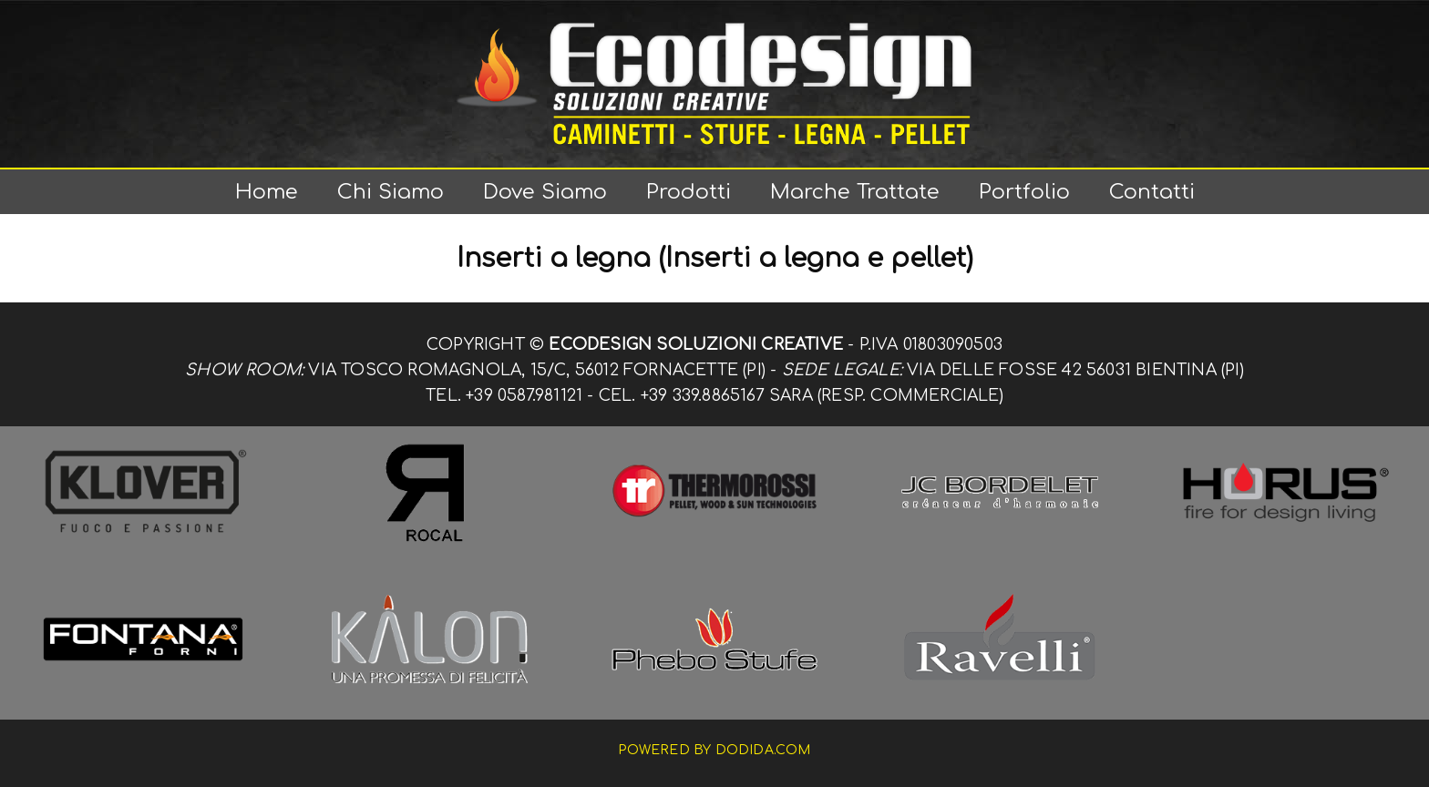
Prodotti (688, 191)
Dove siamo (545, 191)
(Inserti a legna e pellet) (815, 258)
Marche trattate (855, 191)
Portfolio (1024, 191)
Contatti (1152, 191)
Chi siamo (390, 191)
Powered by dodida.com (714, 750)
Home (266, 191)
